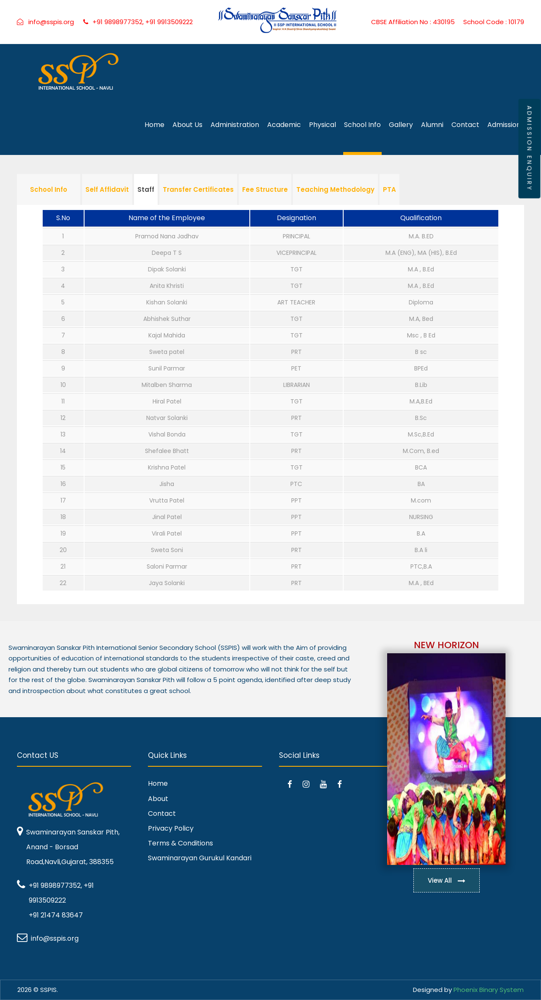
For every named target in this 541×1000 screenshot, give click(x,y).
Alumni (432, 125)
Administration (234, 125)
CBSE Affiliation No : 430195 (413, 21)
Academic (284, 125)
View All (446, 880)
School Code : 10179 (493, 21)
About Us (187, 125)
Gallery (401, 125)
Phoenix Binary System (489, 989)
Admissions (505, 125)
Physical (322, 125)
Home (154, 125)
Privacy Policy (171, 828)
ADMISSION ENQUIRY (529, 148)
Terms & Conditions (180, 843)
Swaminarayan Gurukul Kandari (199, 858)
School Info (362, 125)
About (158, 799)
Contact (465, 125)
